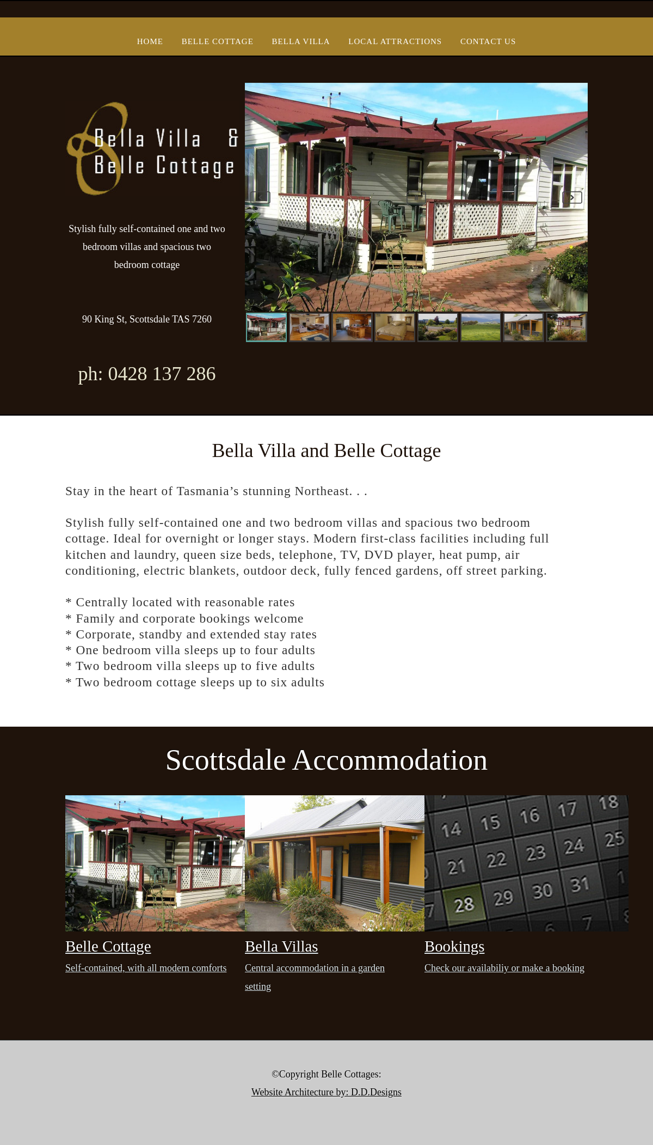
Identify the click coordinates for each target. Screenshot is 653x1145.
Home (150, 41)
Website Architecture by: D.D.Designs (326, 1092)
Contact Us (488, 41)
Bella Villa (301, 41)
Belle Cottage (218, 41)
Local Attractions (395, 41)
